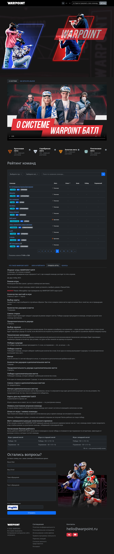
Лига (55, 183)
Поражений (98, 183)
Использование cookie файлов (43, 533)
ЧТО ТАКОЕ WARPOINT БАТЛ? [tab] (18, 266)
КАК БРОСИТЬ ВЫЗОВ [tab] (27, 81)
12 (71, 251)
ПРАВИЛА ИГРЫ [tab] (53, 266)
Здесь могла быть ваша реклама (21, 225)
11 (67, 251)
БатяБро (12, 206)
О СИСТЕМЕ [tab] (13, 81)
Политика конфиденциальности (44, 527)
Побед (87, 183)
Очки (67, 183)
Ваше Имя (10, 462)
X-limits (12, 237)
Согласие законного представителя (39, 542)
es (70, 3)
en (66, 3)
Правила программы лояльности (44, 536)
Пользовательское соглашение (43, 530)
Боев (77, 183)
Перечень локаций (39, 539)
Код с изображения (14, 503)
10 (64, 251)
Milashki (12, 193)
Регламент (36, 546)
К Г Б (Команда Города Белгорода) (21, 187)
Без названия (14, 199)
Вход (103, 3)
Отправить (31, 513)
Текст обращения (13, 485)
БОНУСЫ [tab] (65, 266)
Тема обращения (13, 477)
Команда (12, 183)
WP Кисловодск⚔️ (16, 243)
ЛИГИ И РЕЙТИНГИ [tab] (38, 266)
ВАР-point (13, 218)
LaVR (11, 231)
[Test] (72, 174)
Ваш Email (10, 470)
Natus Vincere (14, 212)
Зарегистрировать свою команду (85, 3)
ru (63, 3)
